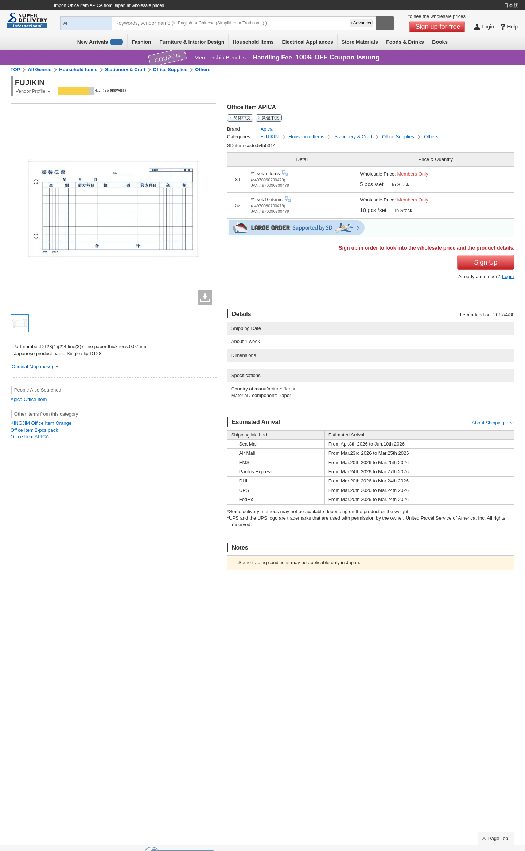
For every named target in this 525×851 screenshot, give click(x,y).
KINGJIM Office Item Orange (41, 423)
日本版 (511, 5)
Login (508, 276)
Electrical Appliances (307, 42)
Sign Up (485, 262)
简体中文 (242, 117)
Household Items (253, 42)
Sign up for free (438, 26)
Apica (17, 399)
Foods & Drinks (405, 42)
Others (202, 69)
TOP (15, 69)
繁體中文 (270, 117)
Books (440, 42)
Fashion (141, 42)
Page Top (498, 838)
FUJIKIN (270, 136)
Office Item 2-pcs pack (34, 430)
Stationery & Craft (125, 69)
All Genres (39, 69)
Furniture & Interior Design (191, 42)
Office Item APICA (30, 436)
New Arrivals (100, 42)
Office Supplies (170, 69)
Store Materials (359, 42)
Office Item (35, 399)
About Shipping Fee (493, 423)
